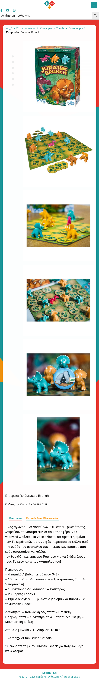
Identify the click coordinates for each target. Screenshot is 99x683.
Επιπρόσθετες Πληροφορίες (42, 518)
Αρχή (9, 28)
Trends (60, 28)
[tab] (15, 517)
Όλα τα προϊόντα (26, 28)
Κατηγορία (46, 28)
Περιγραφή (15, 518)
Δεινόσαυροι (76, 28)
